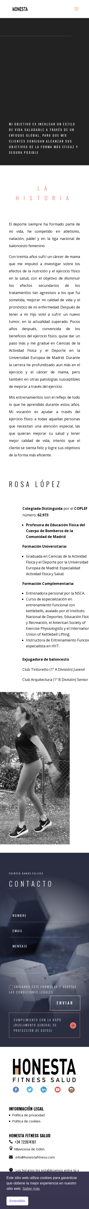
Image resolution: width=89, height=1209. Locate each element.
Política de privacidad (28, 1115)
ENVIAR (65, 1003)
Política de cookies (26, 1121)
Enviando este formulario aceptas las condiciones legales (42, 989)
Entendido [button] (17, 1201)
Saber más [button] (31, 1189)
